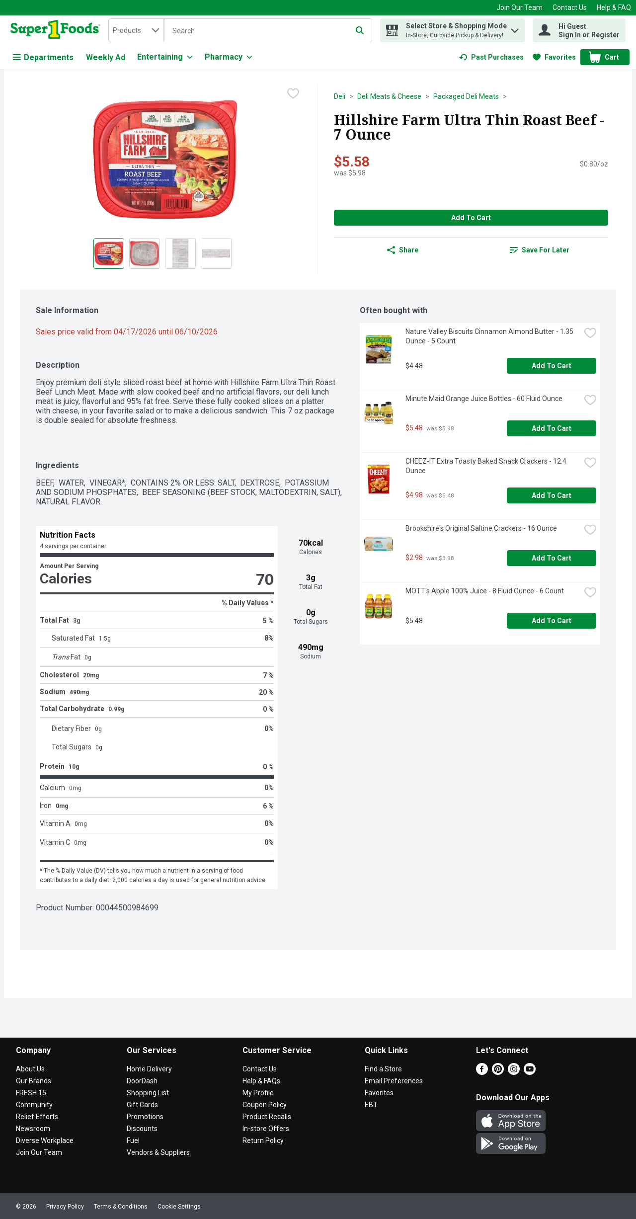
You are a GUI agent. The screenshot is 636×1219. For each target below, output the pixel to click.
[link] (491, 57)
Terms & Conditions (121, 1206)
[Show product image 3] (180, 253)
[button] (515, 28)
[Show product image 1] (108, 253)
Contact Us (570, 7)
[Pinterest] (498, 1072)
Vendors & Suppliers (158, 1152)
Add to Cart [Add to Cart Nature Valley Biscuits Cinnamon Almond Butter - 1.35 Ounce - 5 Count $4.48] (551, 366)
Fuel (133, 1140)
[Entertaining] (165, 57)
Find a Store (383, 1069)
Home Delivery (149, 1069)
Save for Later (539, 250)
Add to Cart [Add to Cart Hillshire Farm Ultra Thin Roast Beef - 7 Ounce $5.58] (471, 218)
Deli (339, 96)
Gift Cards (142, 1105)
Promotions (145, 1117)
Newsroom (33, 1129)
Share (402, 250)
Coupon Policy (264, 1105)
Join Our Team (519, 7)
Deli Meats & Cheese (389, 96)
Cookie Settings (179, 1206)
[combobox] (136, 30)
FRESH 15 (31, 1093)
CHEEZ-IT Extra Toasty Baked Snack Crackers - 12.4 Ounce (486, 466)
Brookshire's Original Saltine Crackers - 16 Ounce (481, 528)
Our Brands (33, 1081)
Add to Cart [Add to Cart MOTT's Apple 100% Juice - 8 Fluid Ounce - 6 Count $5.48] (551, 621)
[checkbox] (293, 93)
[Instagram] (514, 1072)
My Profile (258, 1093)
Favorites (379, 1093)
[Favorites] (554, 57)
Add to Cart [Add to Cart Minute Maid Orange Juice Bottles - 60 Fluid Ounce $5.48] (551, 428)
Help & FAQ (614, 7)
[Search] (268, 31)
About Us (30, 1069)
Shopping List (148, 1093)
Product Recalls (266, 1117)
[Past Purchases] (491, 57)
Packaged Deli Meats (466, 96)
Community (34, 1105)
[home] (57, 30)
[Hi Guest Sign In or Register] (579, 30)
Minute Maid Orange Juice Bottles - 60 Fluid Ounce (483, 399)
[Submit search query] (360, 30)
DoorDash (142, 1081)
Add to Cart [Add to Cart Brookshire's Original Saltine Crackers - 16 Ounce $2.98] (551, 558)
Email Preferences (394, 1081)
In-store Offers (265, 1129)
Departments (43, 57)
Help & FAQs (261, 1081)
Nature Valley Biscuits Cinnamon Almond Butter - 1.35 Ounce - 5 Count (490, 336)
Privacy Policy (65, 1206)
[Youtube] (530, 1072)
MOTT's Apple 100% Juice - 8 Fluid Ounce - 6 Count (484, 591)
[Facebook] (482, 1072)
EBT (371, 1105)
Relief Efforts (37, 1117)
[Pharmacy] (228, 57)
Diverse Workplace (45, 1140)
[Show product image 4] (216, 253)
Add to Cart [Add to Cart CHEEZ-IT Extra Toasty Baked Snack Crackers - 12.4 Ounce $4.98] (551, 495)
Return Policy (263, 1140)
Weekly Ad (105, 57)
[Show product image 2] (144, 253)
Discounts (142, 1129)
